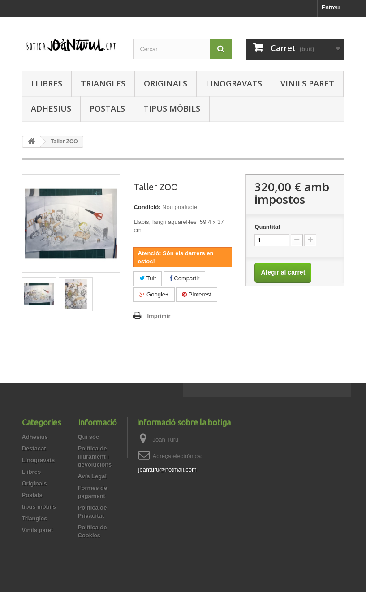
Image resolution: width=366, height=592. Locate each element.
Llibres (46, 83)
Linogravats (234, 83)
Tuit (147, 278)
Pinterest (196, 294)
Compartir (184, 278)
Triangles (103, 83)
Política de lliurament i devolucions (95, 456)
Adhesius (51, 108)
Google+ (153, 294)
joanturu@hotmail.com (167, 469)
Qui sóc (88, 436)
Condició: (146, 207)
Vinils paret (307, 83)
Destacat (34, 448)
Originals (165, 83)
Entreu (330, 7)
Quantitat (267, 226)
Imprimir (158, 316)
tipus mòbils (171, 108)
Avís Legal (92, 476)
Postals (107, 108)
